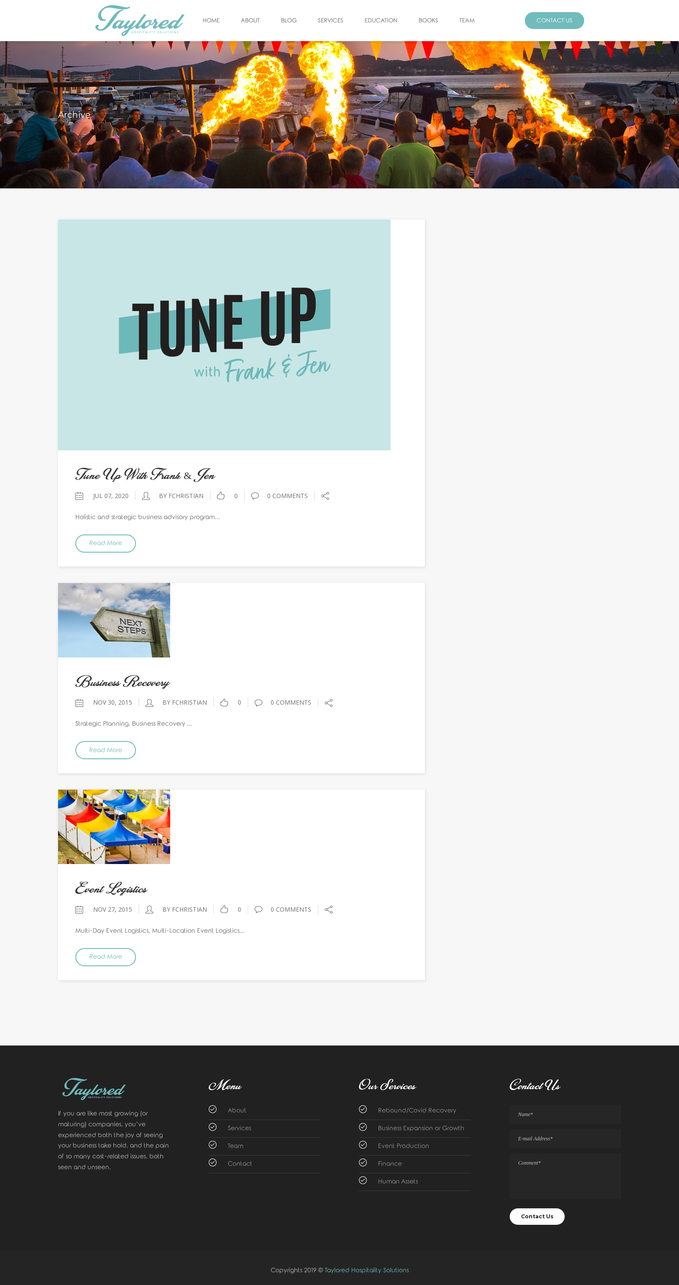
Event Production (403, 1146)
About (237, 1110)
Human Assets (398, 1181)
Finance (390, 1164)
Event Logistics (111, 889)
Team (235, 1146)
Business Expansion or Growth (421, 1128)
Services (239, 1128)
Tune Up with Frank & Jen (145, 475)
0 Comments (279, 496)
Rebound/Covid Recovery (417, 1110)
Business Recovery (122, 682)
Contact (240, 1164)
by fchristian (181, 496)
